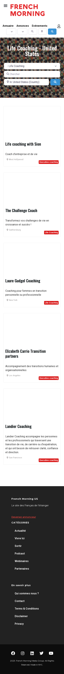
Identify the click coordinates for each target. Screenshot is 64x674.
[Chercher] (32, 74)
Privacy (19, 623)
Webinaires (22, 561)
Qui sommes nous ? (27, 593)
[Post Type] (11, 31)
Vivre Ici (19, 538)
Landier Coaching (18, 426)
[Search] (52, 32)
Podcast (20, 553)
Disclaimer (21, 616)
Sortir (18, 546)
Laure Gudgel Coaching (22, 280)
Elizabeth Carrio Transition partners (25, 353)
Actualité (20, 530)
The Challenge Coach (21, 210)
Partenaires (22, 568)
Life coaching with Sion (23, 144)
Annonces (22, 25)
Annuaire (8, 25)
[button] (5, 6)
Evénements (39, 25)
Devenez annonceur (23, 517)
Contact (19, 601)
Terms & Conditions (27, 608)
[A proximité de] (26, 82)
